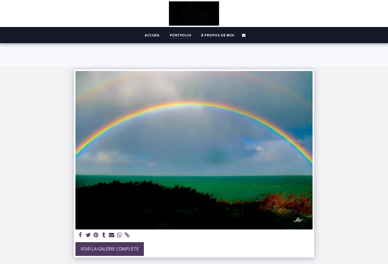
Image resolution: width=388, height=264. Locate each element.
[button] (244, 35)
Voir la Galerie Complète (110, 249)
